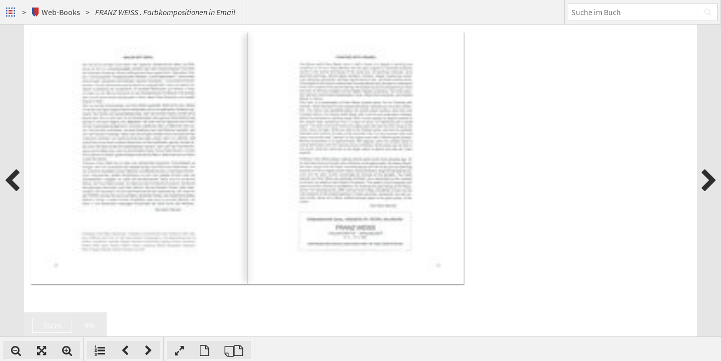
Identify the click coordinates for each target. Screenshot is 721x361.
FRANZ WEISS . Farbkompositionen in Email (165, 12)
